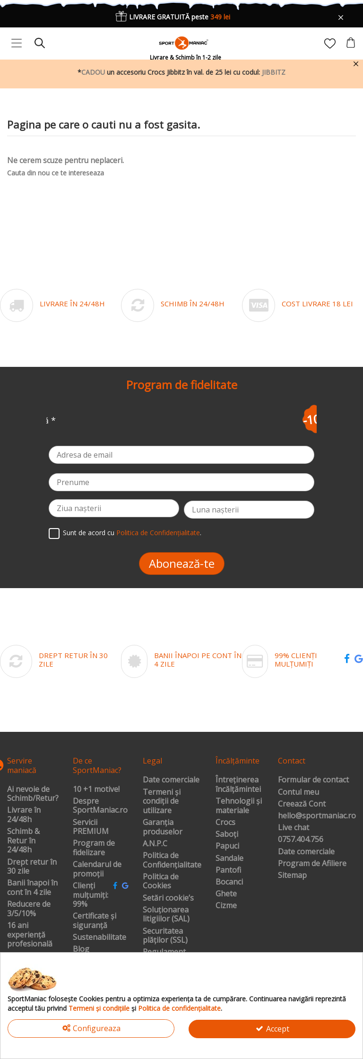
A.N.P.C (155, 844)
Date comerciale (171, 780)
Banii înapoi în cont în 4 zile (32, 887)
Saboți (227, 834)
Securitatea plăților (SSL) (165, 936)
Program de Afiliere (312, 863)
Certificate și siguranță (94, 920)
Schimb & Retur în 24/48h (23, 841)
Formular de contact (313, 780)
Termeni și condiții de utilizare (162, 802)
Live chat (293, 828)
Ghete (226, 894)
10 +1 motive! (96, 789)
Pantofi (228, 870)
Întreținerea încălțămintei (238, 784)
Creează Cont (302, 804)
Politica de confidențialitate (179, 1008)
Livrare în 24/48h (24, 815)
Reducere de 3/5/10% (29, 909)
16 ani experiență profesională (29, 935)
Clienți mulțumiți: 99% (90, 895)
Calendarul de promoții (97, 869)
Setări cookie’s (168, 898)
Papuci (227, 846)
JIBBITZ (273, 72)
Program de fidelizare (94, 848)
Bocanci (229, 882)
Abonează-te (182, 563)
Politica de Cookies (161, 881)
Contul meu (298, 792)
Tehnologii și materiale (239, 806)
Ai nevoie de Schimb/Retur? (33, 794)
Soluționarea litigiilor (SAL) (166, 914)
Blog (81, 949)
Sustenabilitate (99, 937)
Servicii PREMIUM (91, 827)
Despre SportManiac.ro (100, 806)
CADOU (93, 72)
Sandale (229, 858)
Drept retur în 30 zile (32, 867)
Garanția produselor (162, 827)
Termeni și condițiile (99, 1008)
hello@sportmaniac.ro (317, 816)
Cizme (226, 906)
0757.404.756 (300, 839)
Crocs (225, 822)
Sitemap (292, 875)
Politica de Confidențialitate (158, 532)
